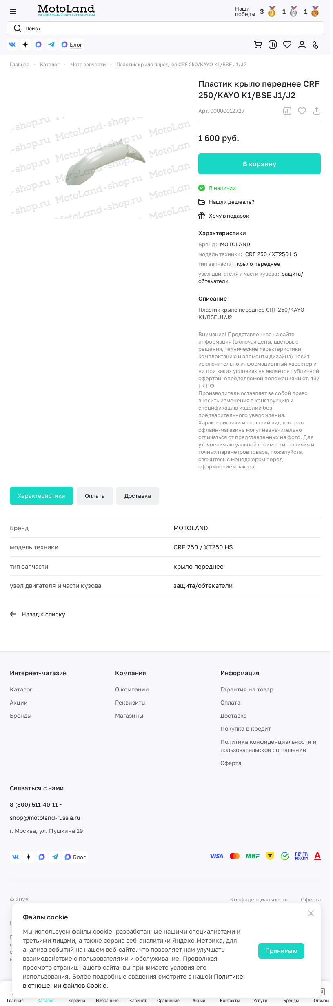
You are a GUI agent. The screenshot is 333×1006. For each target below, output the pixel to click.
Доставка (137, 495)
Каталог (21, 689)
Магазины (129, 715)
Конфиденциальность (259, 899)
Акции (19, 702)
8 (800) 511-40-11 (34, 804)
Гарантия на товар (246, 689)
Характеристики (41, 495)
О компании (132, 689)
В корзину (259, 164)
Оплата (95, 495)
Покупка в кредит (245, 728)
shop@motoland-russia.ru (45, 817)
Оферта (231, 762)
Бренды (20, 715)
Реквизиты (130, 702)
